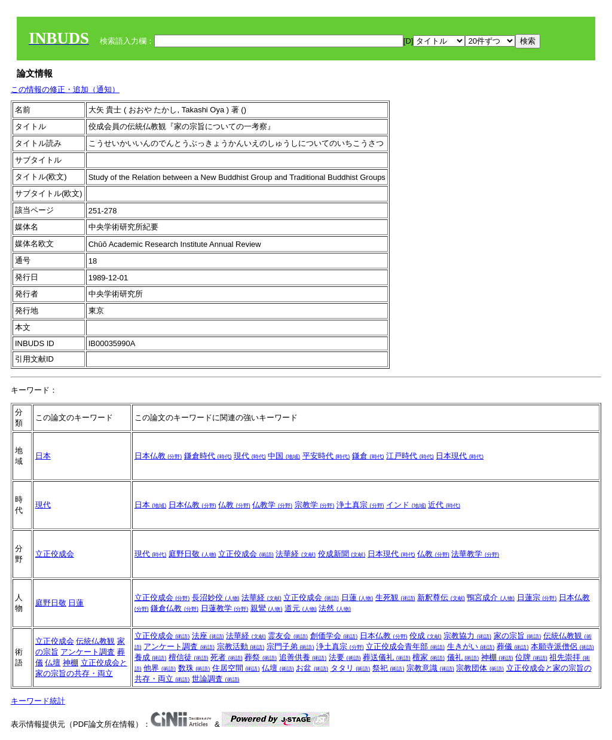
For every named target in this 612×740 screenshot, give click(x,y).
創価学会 (334, 635)
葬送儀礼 (387, 657)
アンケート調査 (87, 651)
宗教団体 (480, 667)
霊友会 (288, 635)
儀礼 (463, 657)
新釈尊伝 (441, 597)
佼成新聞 (342, 553)
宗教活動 (241, 646)
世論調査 (216, 678)
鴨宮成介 (491, 597)
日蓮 (76, 602)
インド (406, 504)
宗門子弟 (290, 646)
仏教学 (272, 504)
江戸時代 (410, 455)
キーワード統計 (38, 700)
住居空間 (236, 667)
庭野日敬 (192, 553)
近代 (444, 504)
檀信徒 (189, 657)
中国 (284, 455)
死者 (226, 657)
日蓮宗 (537, 597)
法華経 (296, 553)
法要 (345, 657)
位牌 (531, 657)
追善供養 (303, 657)
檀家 (428, 657)
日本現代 (460, 455)
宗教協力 (467, 635)
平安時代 (326, 455)
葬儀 (513, 646)
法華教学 (475, 553)
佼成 (425, 635)
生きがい (471, 646)
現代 (250, 455)
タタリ (351, 667)
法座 (208, 635)
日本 (43, 455)
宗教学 (315, 504)
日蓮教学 (225, 608)
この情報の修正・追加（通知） (65, 89)
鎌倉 (368, 455)
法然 (335, 608)
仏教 (234, 504)
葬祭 (260, 657)
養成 (150, 657)
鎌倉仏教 (174, 608)
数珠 (194, 667)
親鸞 (266, 608)
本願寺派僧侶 (562, 646)
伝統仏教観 (95, 641)
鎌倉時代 (208, 455)
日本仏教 (158, 455)
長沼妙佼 (216, 597)
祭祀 (388, 667)
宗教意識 (430, 667)
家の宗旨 (517, 635)
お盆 (312, 667)
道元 (300, 608)
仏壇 (52, 662)
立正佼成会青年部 (405, 646)
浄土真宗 (360, 504)
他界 (159, 667)
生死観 (395, 597)
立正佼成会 (54, 553)
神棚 (70, 662)
